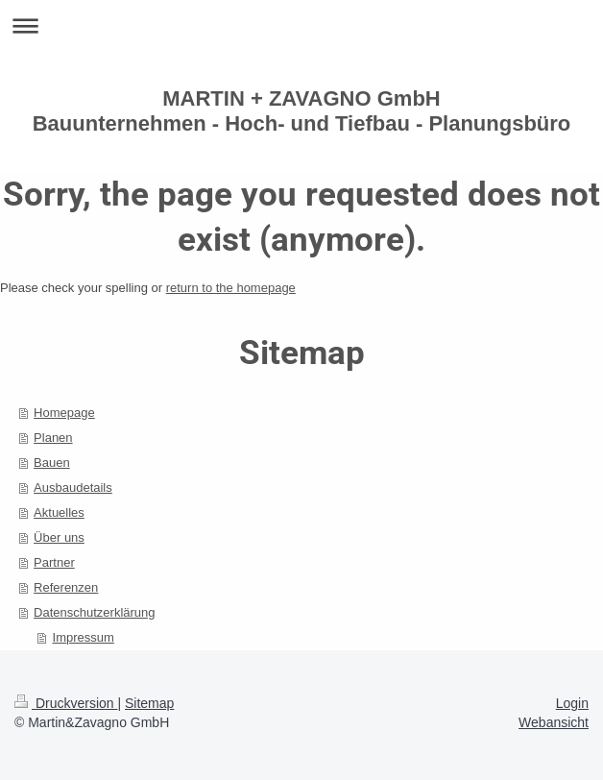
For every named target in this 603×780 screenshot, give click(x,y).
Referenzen (66, 587)
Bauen (52, 462)
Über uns (59, 537)
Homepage (64, 412)
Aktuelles (59, 512)
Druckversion (65, 703)
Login (572, 703)
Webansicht (554, 722)
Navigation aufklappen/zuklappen (301, 25)
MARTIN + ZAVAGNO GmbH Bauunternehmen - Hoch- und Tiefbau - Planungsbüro (302, 110)
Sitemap (149, 703)
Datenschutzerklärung (94, 612)
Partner (54, 562)
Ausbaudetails (73, 487)
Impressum (83, 637)
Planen (53, 437)
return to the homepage (231, 287)
